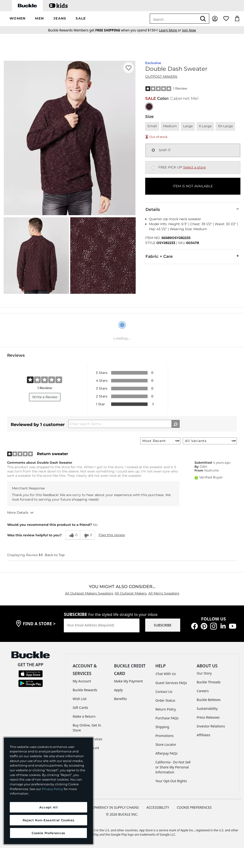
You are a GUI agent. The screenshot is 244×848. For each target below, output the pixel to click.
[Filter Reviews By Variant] (210, 440)
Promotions (164, 735)
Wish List (79, 698)
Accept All (48, 807)
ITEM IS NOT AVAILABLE (193, 186)
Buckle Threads (208, 682)
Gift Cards (80, 707)
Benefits (120, 698)
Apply (118, 690)
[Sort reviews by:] (160, 440)
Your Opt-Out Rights (171, 781)
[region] (48, 790)
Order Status (165, 700)
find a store (39, 623)
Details (192, 209)
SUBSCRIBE (162, 625)
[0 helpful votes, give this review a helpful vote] (72, 534)
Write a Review (44, 397)
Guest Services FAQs (171, 682)
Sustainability (207, 708)
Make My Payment (128, 681)
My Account (82, 681)
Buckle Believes (209, 699)
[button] (17, 19)
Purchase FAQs (167, 718)
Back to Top (55, 555)
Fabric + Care (192, 256)
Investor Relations (211, 726)
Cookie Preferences (194, 807)
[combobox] (173, 18)
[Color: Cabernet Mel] (149, 106)
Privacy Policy (52, 789)
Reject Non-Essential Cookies (48, 820)
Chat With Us (166, 673)
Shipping (162, 727)
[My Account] (214, 19)
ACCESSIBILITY (157, 807)
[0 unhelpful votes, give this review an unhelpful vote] (87, 534)
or (170, 30)
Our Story (204, 673)
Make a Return (84, 716)
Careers (203, 691)
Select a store (194, 167)
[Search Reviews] (124, 424)
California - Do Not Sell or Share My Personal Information (173, 767)
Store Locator (165, 744)
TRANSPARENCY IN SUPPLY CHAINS (111, 807)
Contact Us (163, 691)
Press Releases (208, 717)
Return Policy (165, 709)
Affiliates (203, 735)
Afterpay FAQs (166, 753)
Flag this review (112, 535)
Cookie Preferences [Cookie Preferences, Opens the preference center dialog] (48, 833)
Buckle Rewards (85, 690)
